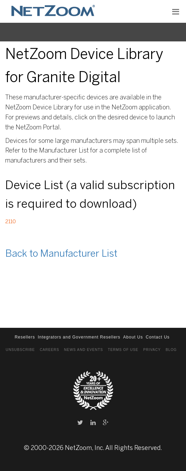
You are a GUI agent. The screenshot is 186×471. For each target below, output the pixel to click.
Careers (49, 350)
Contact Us (157, 337)
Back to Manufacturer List (61, 254)
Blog (171, 350)
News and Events (83, 350)
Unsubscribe (20, 350)
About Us (133, 337)
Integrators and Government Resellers (79, 337)
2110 (10, 221)
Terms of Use (123, 350)
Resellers (24, 337)
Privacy (152, 350)
